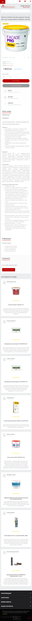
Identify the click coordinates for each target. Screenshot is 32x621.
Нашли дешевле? (18, 69)
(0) (14, 57)
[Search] (29, 10)
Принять (17, 618)
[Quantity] (7, 76)
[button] (13, 2)
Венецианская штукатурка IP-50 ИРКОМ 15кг (16, 344)
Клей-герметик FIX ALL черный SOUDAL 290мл (16, 535)
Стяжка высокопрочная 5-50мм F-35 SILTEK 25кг (16, 420)
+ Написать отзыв (9, 270)
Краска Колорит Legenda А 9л (16, 304)
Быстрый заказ (16, 86)
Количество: (6, 74)
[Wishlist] (24, 57)
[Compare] (28, 57)
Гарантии (10, 103)
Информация (6, 115)
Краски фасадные (22, 15)
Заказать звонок (26, 7)
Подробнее (5, 613)
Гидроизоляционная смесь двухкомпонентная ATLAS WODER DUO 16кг (16, 498)
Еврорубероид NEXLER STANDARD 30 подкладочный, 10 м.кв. (16, 575)
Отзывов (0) (5, 118)
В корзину (16, 81)
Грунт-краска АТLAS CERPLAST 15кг (16, 457)
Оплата (10, 90)
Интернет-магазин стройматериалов (9, 15)
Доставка (10, 96)
